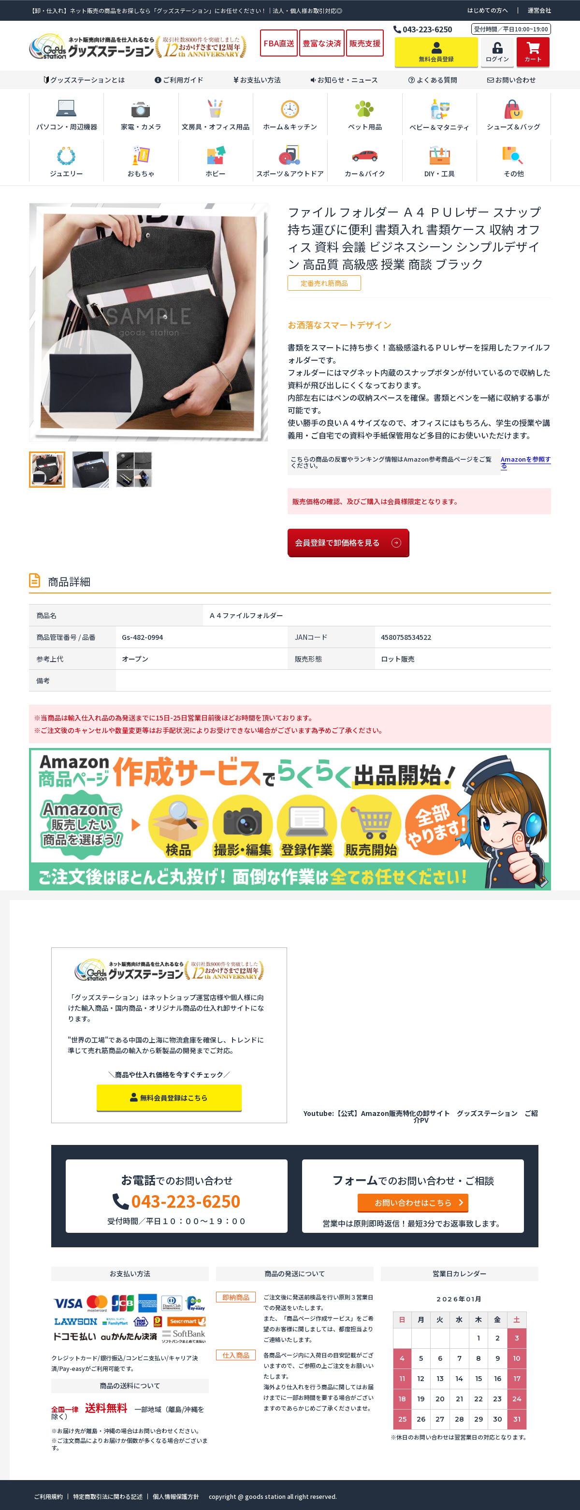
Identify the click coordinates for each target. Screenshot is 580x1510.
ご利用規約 (48, 1496)
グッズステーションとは (84, 80)
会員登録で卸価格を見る (348, 543)
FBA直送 (278, 43)
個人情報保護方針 (176, 1496)
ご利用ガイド (179, 80)
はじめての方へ (487, 10)
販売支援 (364, 43)
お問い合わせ (511, 80)
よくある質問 (432, 80)
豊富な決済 (322, 43)
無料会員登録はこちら (169, 1097)
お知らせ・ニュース (344, 80)
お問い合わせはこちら (419, 1202)
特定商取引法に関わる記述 (108, 1496)
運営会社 (539, 10)
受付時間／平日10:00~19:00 (511, 29)
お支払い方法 (257, 80)
